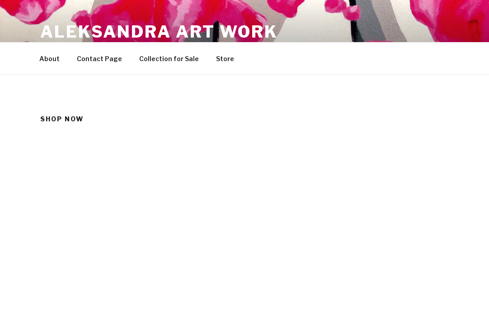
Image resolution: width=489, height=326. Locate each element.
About (49, 58)
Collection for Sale (169, 58)
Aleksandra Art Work (159, 32)
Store (225, 58)
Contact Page (99, 58)
